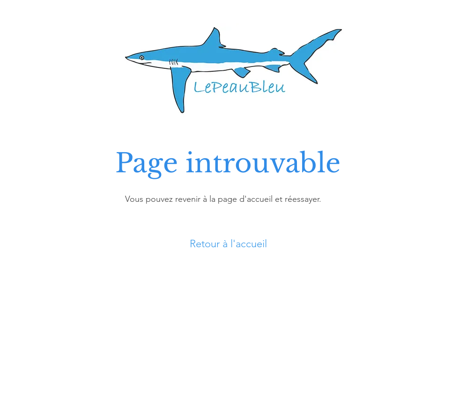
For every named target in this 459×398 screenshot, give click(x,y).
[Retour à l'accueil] (229, 244)
